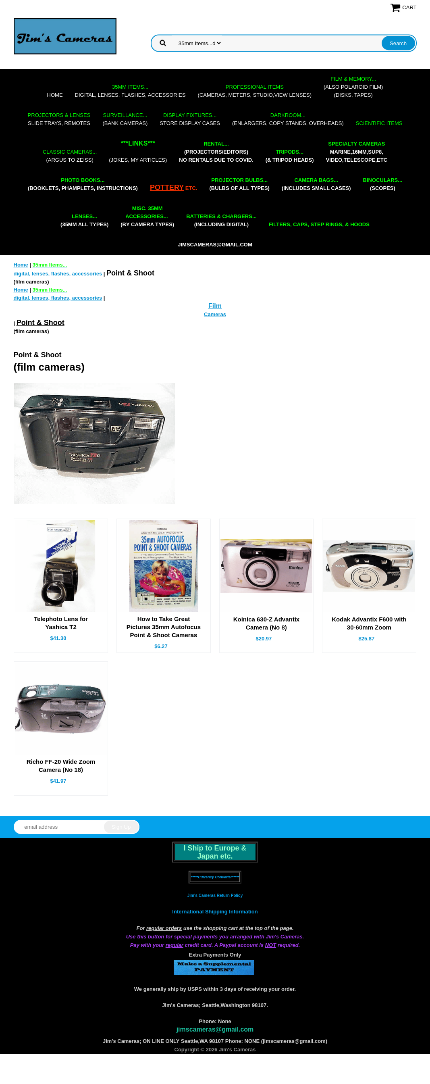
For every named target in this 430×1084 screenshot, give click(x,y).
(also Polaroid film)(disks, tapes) (353, 87)
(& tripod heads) (290, 156)
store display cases (190, 119)
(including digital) (221, 220)
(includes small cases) (316, 184)
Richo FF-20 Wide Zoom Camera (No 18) (61, 765)
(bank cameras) (124, 119)
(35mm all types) (84, 220)
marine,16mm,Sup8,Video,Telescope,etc (356, 152)
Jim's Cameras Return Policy (215, 895)
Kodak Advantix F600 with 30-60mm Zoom (369, 623)
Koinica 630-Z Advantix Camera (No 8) (266, 623)
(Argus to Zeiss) (70, 156)
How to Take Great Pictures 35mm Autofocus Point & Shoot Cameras (164, 626)
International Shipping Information (215, 912)
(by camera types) (147, 216)
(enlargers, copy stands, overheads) (288, 119)
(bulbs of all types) (239, 184)
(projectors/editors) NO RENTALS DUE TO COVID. (216, 152)
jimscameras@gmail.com (215, 245)
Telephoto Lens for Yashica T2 (61, 622)
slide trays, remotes (59, 119)
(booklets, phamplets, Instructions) (83, 184)
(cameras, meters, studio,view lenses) (255, 91)
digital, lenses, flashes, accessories (130, 91)
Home (55, 95)
